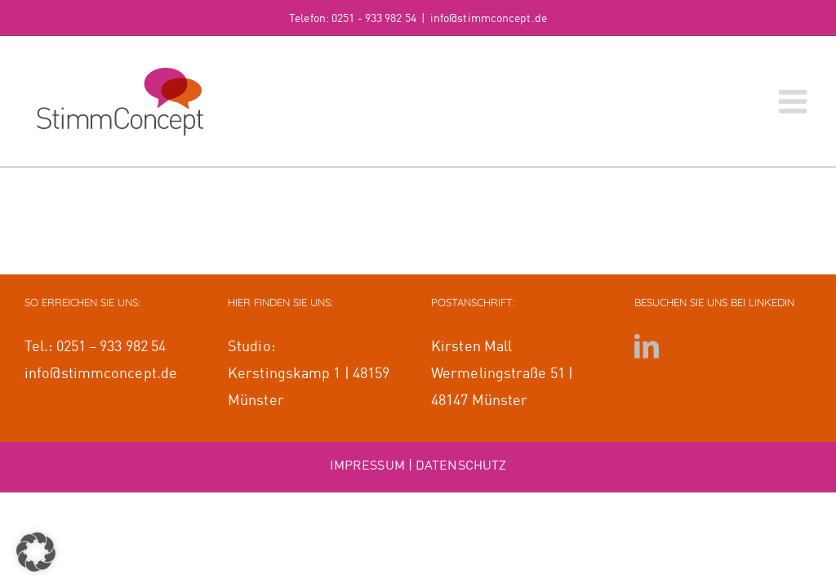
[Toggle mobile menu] (795, 101)
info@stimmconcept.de (488, 18)
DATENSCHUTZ (461, 466)
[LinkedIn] (646, 346)
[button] (36, 552)
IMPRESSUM (367, 466)
